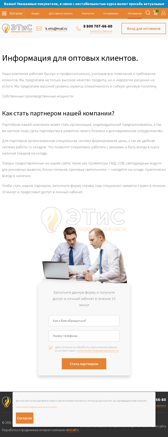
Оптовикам (135, 13)
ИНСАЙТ (72, 430)
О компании (110, 13)
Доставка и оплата (60, 13)
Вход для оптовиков (144, 28)
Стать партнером (84, 363)
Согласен (24, 418)
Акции (35, 13)
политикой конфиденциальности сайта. (36, 406)
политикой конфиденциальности (98, 350)
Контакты (88, 13)
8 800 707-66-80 (97, 26)
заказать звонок (101, 31)
